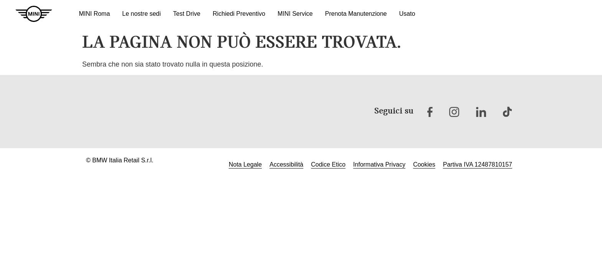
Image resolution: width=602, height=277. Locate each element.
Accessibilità (286, 164)
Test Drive (186, 13)
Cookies (424, 164)
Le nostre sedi (141, 13)
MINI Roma (94, 13)
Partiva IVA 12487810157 (477, 164)
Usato (407, 13)
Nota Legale (245, 164)
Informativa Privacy (379, 164)
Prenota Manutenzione (356, 13)
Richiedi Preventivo (239, 13)
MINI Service (295, 13)
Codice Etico (328, 164)
